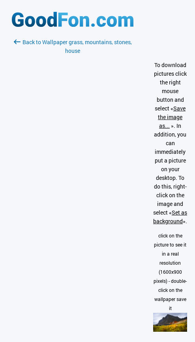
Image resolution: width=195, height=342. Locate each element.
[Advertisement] (72, 149)
